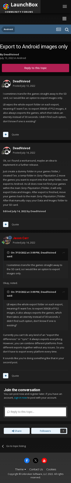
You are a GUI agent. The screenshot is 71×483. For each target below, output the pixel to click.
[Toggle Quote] (8, 252)
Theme (20, 469)
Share (17, 431)
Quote (15, 134)
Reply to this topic (35, 68)
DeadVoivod (11, 54)
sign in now (20, 397)
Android (21, 58)
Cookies (51, 469)
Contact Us (36, 469)
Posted (24, 85)
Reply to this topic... (20, 411)
